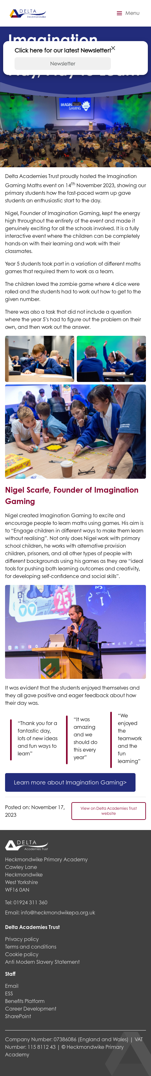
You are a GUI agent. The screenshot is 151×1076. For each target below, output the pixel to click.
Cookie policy (22, 954)
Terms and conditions (30, 946)
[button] (127, 13)
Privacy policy (22, 939)
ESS (9, 993)
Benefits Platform (25, 1001)
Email (11, 985)
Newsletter (62, 63)
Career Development (30, 1008)
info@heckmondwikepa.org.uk (58, 912)
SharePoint (18, 1016)
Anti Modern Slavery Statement (42, 961)
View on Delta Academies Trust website (109, 811)
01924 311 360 (30, 902)
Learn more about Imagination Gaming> (70, 782)
